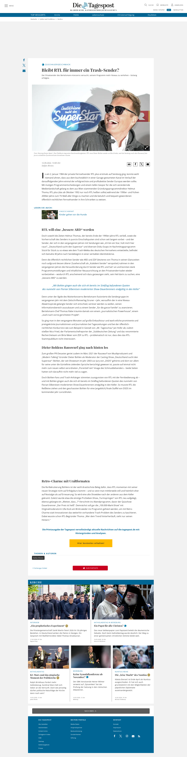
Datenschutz (117, 731)
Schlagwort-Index (44, 734)
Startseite (34, 19)
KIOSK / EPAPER (158, 10)
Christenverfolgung (126, 15)
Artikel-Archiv (43, 731)
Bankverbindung (76, 731)
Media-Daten (75, 724)
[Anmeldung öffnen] (177, 5)
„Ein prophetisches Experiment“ (47, 625)
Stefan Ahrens (48, 165)
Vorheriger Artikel (39, 568)
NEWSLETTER (178, 10)
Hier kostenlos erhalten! (90, 543)
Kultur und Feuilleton (47, 19)
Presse (40, 748)
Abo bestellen (43, 724)
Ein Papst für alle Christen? (108, 625)
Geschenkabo (43, 728)
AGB (39, 738)
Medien (60, 19)
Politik (76, 15)
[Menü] (9, 5)
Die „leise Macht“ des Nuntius (131, 674)
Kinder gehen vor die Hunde (73, 214)
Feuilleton (152, 15)
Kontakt (116, 724)
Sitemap (41, 741)
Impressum (117, 728)
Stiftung (73, 738)
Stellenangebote (43, 745)
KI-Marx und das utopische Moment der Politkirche (45, 676)
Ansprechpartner (76, 728)
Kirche (57, 15)
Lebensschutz (98, 15)
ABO (169, 10)
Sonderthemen (76, 734)
